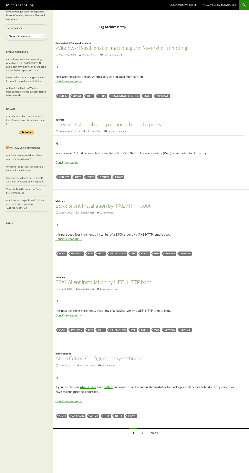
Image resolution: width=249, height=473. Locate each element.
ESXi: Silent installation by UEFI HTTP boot (103, 282)
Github (108, 387)
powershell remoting (125, 95)
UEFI (156, 253)
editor (94, 415)
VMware (60, 200)
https (102, 95)
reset (147, 95)
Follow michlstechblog (24, 148)
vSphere (185, 253)
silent (144, 253)
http (90, 95)
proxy (119, 177)
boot (62, 253)
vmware (170, 253)
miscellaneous (63, 353)
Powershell (61, 43)
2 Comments (107, 212)
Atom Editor (88, 387)
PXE (133, 253)
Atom (62, 415)
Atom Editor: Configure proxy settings (97, 358)
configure (77, 415)
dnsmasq (76, 253)
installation (118, 253)
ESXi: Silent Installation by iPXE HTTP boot (103, 205)
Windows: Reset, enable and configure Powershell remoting (121, 48)
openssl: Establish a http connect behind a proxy (108, 124)
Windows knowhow (80, 43)
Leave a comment (113, 54)
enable (77, 95)
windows (162, 95)
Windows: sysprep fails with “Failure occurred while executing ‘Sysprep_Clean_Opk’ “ (25, 204)
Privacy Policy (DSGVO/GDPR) (220, 4)
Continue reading (68, 81)
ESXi (90, 253)
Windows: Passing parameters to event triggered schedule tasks (26, 91)
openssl (59, 119)
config (63, 95)
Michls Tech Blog (19, 5)
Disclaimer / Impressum (183, 4)
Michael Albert (89, 54)
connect (64, 177)
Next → (156, 432)
